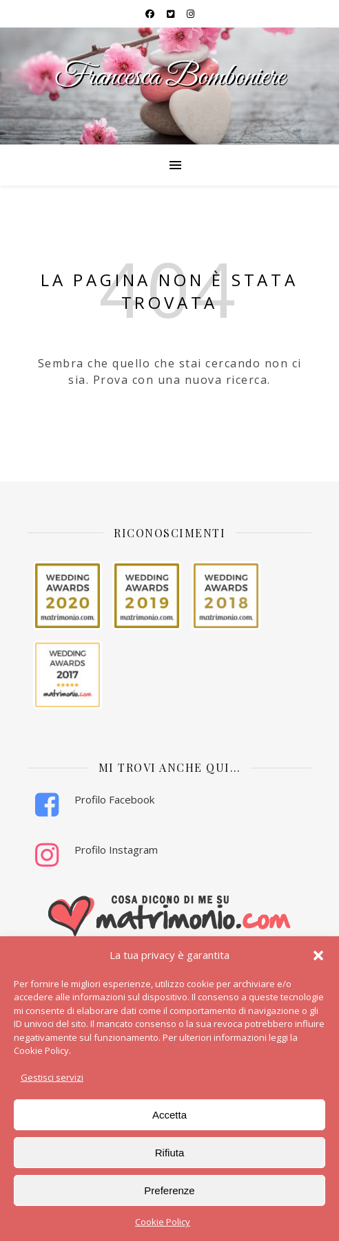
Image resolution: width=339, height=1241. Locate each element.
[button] (318, 955)
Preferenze (169, 1190)
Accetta (169, 1115)
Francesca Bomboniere (169, 77)
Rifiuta (170, 1152)
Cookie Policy (162, 1222)
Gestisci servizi (52, 1077)
